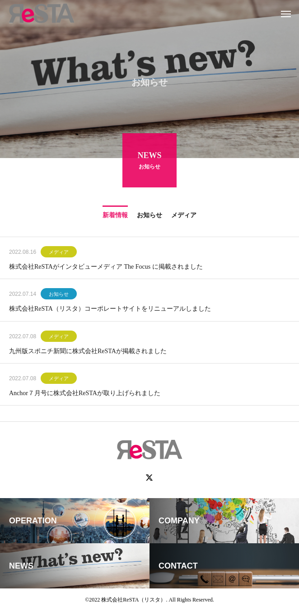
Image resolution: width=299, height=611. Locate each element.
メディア (59, 253)
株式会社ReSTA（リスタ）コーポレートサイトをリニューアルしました (110, 310)
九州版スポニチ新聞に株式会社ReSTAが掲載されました (88, 352)
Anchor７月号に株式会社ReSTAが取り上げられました (84, 394)
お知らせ (59, 295)
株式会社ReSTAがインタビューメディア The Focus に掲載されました (106, 268)
